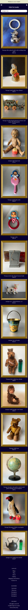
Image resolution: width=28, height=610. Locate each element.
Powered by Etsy (14, 607)
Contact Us (14, 580)
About (14, 574)
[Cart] (26, 5)
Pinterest (14, 590)
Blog (14, 572)
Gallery (14, 576)
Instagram (14, 592)
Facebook (14, 588)
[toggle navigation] (1, 5)
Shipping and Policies (14, 578)
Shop (14, 571)
